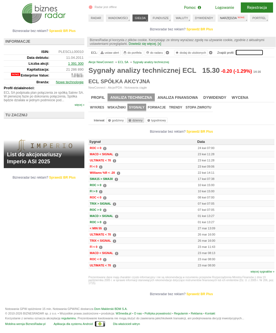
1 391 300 (76, 63)
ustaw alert (109, 52)
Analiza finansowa (177, 97)
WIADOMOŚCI (118, 18)
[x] (159, 44)
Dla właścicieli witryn (126, 323)
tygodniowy (156, 120)
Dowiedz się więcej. (143, 44)
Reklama (196, 313)
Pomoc (192, 7)
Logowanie (224, 7)
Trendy (175, 107)
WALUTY (182, 18)
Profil (98, 97)
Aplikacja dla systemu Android (73, 323)
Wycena (240, 97)
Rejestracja (257, 7)
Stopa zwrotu (198, 107)
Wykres (97, 107)
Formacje (157, 107)
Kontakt (210, 313)
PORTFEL (259, 18)
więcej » (79, 104)
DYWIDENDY (204, 18)
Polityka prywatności (158, 313)
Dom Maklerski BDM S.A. (110, 308)
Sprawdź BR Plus (200, 29)
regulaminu (68, 318)
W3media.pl (123, 313)
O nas (138, 313)
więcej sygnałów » (262, 271)
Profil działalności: (19, 88)
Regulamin (181, 313)
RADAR (96, 18)
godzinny (115, 120)
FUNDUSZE (161, 18)
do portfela (132, 52)
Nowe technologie (70, 82)
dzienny (135, 120)
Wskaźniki (116, 107)
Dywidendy (215, 97)
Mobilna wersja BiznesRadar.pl (25, 323)
